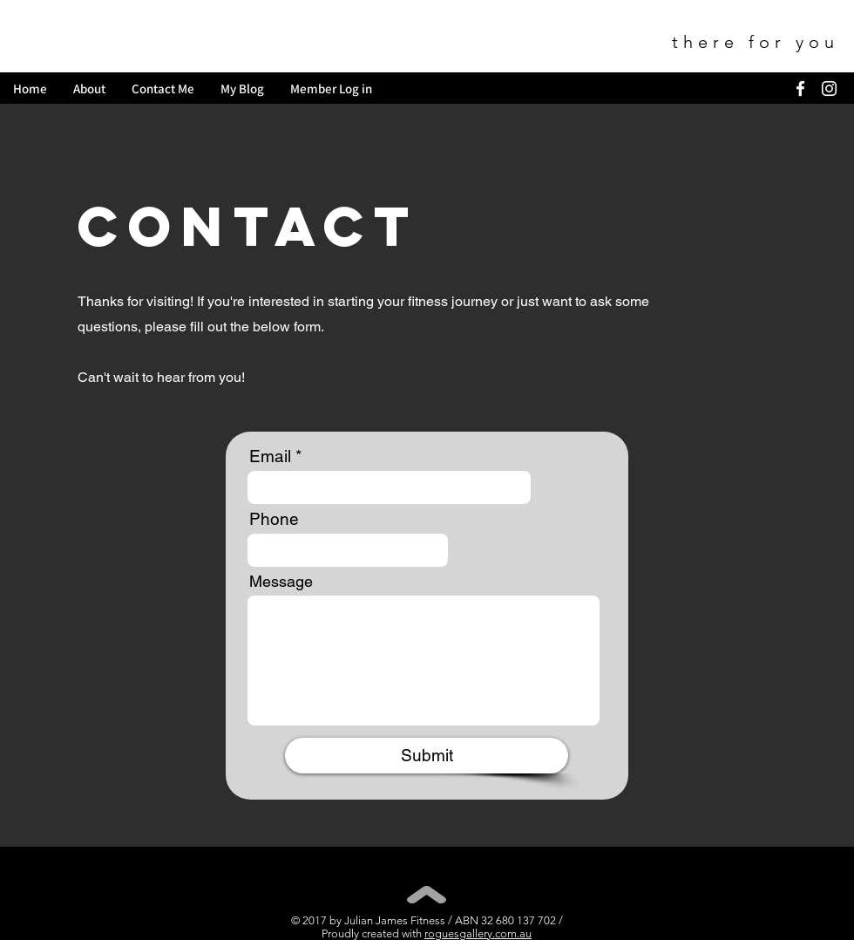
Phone (274, 519)
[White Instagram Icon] (829, 88)
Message (281, 581)
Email (270, 456)
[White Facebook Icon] (800, 88)
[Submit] (426, 755)
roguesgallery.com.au (478, 933)
